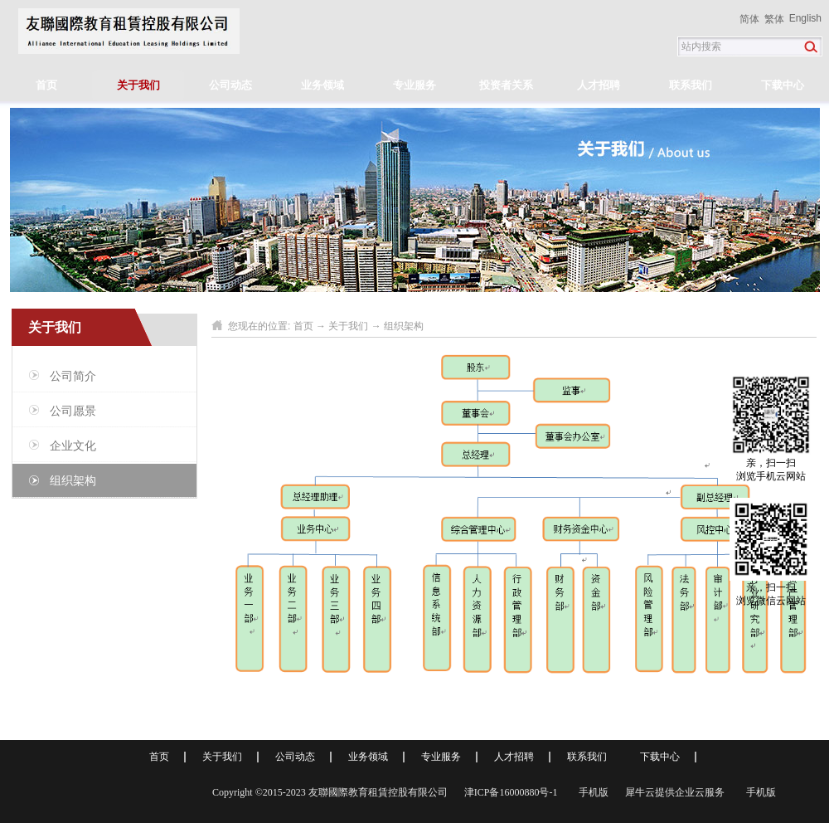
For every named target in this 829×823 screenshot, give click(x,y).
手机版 (591, 792)
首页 (46, 85)
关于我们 (348, 326)
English (805, 18)
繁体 (774, 19)
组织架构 (404, 326)
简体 (749, 19)
